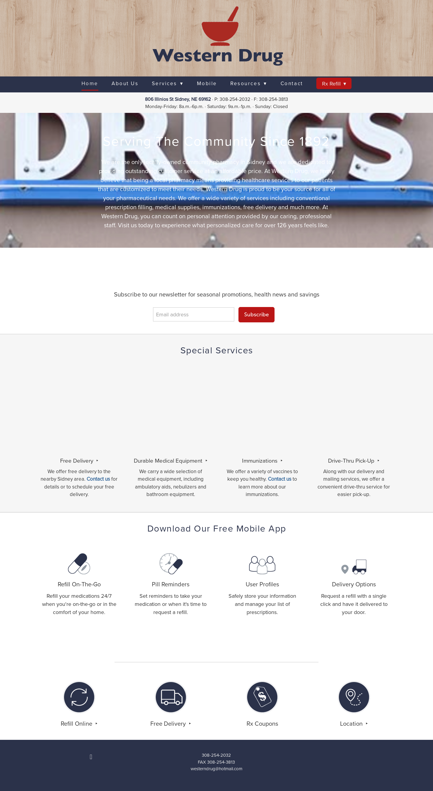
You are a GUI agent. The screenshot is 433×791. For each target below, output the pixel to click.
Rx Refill (334, 83)
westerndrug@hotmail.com (216, 768)
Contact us (279, 478)
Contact (292, 83)
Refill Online (77, 723)
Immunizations (260, 460)
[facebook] (91, 757)
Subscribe (256, 315)
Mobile (207, 83)
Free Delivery (77, 460)
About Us (125, 83)
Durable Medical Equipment (169, 460)
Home (89, 83)
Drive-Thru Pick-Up (352, 460)
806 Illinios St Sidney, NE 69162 (178, 99)
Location (352, 723)
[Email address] (193, 314)
